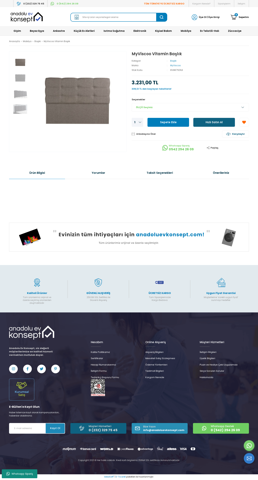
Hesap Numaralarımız (103, 364)
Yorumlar (98, 173)
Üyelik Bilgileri (207, 358)
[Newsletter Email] (37, 429)
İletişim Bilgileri (208, 352)
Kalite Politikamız (100, 352)
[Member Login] (194, 16)
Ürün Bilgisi (37, 173)
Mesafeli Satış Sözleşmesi (160, 358)
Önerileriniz (221, 173)
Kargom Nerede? (201, 3)
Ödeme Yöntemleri (156, 364)
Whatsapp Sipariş (19, 474)
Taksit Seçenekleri (160, 173)
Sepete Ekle (168, 122)
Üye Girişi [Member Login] (214, 17)
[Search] (118, 17)
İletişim (241, 3)
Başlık (173, 60)
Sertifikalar (97, 358)
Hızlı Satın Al (214, 122)
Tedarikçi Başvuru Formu (105, 377)
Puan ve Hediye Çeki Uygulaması (219, 364)
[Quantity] (137, 122)
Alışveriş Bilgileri (154, 352)
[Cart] (240, 17)
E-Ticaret (121, 477)
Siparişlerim (224, 3)
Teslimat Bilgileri (154, 371)
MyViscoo (175, 65)
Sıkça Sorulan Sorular (212, 371)
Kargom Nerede (154, 377)
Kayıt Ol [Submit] (55, 429)
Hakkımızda (206, 377)
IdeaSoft (109, 477)
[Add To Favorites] (244, 122)
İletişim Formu (99, 371)
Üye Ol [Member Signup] (202, 17)
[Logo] (26, 17)
